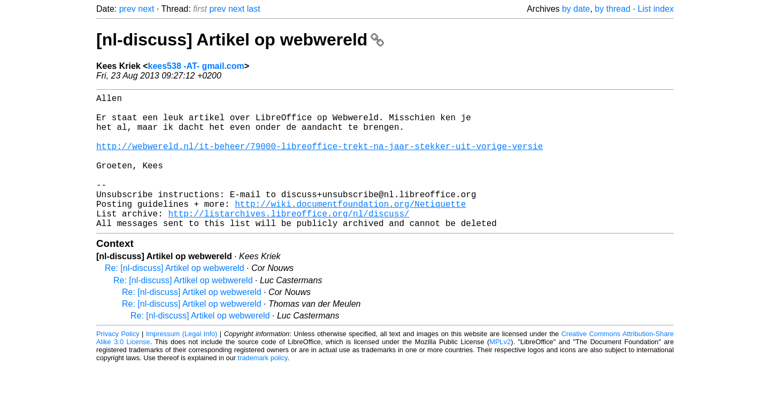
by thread (612, 8)
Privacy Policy (118, 364)
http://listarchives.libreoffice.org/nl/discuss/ (288, 241)
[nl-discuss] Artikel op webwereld (240, 39)
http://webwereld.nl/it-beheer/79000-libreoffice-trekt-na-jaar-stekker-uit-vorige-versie (319, 159)
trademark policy (263, 388)
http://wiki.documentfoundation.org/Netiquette (350, 229)
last (253, 8)
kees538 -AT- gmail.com (196, 66)
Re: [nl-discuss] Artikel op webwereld (174, 297)
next (146, 8)
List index (655, 8)
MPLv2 (500, 372)
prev (127, 8)
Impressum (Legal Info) (181, 364)
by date (576, 8)
